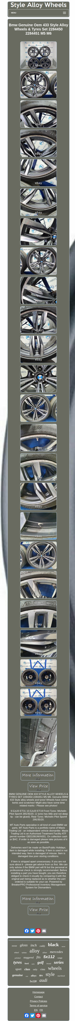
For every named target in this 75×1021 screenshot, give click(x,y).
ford (27, 963)
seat (27, 976)
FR (41, 1010)
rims (42, 969)
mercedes (56, 952)
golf (40, 962)
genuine (17, 975)
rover (14, 945)
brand (49, 963)
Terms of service (38, 1005)
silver (45, 952)
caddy (42, 946)
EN (36, 1010)
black (53, 944)
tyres (17, 962)
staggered (29, 957)
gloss (24, 945)
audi (43, 980)
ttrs (41, 975)
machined (61, 976)
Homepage (38, 992)
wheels (55, 968)
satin (32, 964)
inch (33, 945)
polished (18, 958)
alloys (33, 975)
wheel (16, 952)
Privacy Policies (38, 1001)
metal (63, 946)
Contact (38, 996)
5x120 (33, 981)
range (60, 958)
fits (38, 957)
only (35, 969)
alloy (35, 951)
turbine (24, 953)
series (59, 962)
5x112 (49, 957)
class (27, 969)
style (50, 974)
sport (18, 969)
